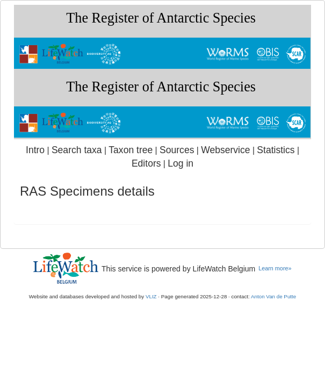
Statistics (275, 150)
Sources (177, 150)
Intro (35, 150)
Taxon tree (131, 150)
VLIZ (151, 296)
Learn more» (274, 268)
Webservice (225, 150)
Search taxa (77, 150)
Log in (180, 163)
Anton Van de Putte (273, 296)
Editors (146, 163)
